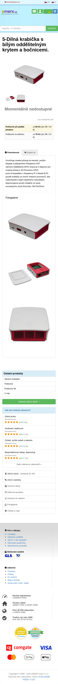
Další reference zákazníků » (29, 464)
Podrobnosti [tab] (12, 152)
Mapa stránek (14, 580)
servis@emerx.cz (12, 2)
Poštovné (8, 384)
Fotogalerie (11, 504)
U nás (7, 393)
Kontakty (11, 534)
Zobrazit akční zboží (29, 401)
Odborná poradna (14, 492)
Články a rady (12, 510)
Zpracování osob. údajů (18, 583)
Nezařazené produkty (17, 546)
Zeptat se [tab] (29, 152)
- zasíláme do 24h (20, 473)
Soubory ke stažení (15, 498)
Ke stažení (12, 577)
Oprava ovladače (12, 379)
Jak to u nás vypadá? (17, 540)
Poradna (11, 571)
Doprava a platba (15, 537)
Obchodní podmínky (17, 543)
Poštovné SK (10, 388)
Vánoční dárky (12, 485)
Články (11, 574)
